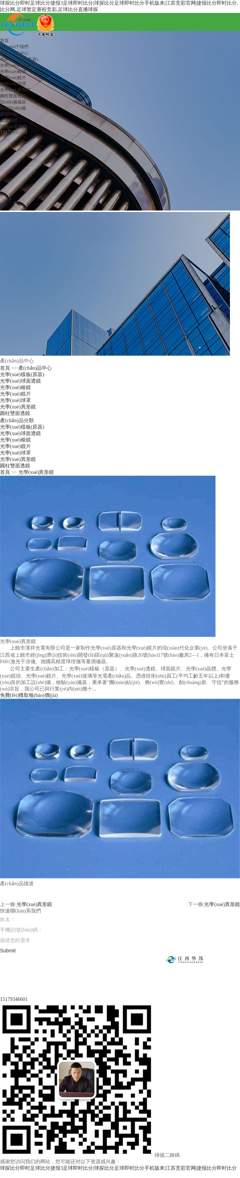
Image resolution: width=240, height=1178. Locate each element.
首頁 (4, 40)
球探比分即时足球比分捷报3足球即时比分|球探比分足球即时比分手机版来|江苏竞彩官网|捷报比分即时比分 (118, 1168)
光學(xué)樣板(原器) (19, 59)
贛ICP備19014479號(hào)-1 (177, 975)
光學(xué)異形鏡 (15, 89)
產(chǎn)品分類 (17, 420)
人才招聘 (8, 120)
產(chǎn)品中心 (14, 53)
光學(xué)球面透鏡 (17, 65)
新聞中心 (8, 114)
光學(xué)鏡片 (13, 77)
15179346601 (14, 999)
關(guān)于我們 (14, 46)
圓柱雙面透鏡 (13, 95)
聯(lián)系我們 (13, 126)
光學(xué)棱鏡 (13, 71)
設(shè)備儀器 (13, 102)
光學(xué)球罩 (13, 83)
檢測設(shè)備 (13, 108)
